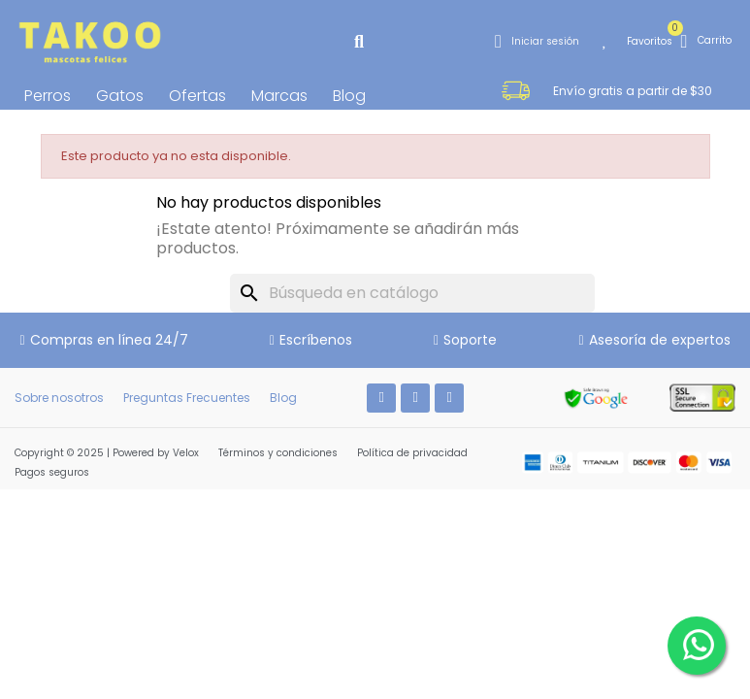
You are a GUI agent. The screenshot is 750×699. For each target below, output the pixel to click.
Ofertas (197, 95)
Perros (47, 95)
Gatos (120, 95)
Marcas (279, 95)
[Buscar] (412, 293)
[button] (358, 41)
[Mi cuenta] (537, 41)
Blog (349, 95)
